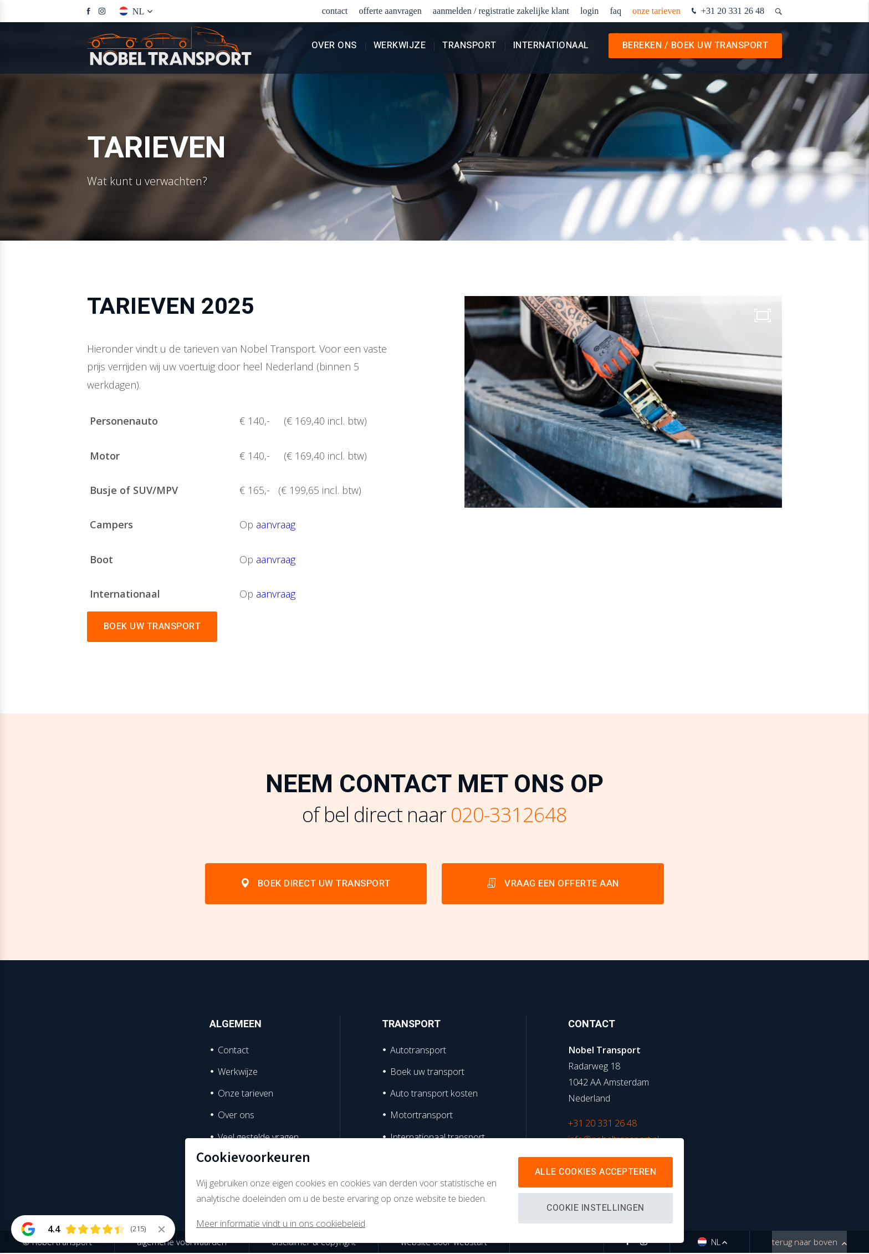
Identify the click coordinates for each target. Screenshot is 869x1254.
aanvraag (275, 524)
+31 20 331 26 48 (726, 12)
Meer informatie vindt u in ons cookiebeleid (280, 1223)
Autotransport (418, 1050)
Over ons (334, 50)
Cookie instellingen (594, 1208)
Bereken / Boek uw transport (695, 50)
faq (615, 11)
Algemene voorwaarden (182, 1242)
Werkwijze (400, 50)
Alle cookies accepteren (594, 1172)
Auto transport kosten (434, 1094)
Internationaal (551, 50)
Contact (335, 11)
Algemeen (235, 1025)
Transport (469, 50)
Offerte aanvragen (390, 11)
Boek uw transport (427, 1073)
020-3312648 (509, 814)
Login (589, 11)
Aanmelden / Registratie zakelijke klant (501, 11)
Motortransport (421, 1116)
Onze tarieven (656, 11)
